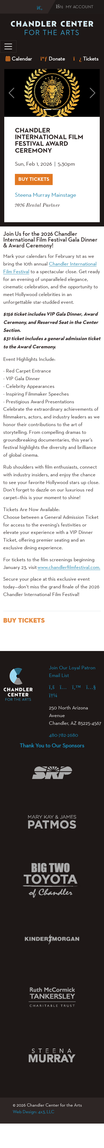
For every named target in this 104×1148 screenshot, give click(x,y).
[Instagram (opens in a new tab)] (66, 687)
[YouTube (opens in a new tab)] (93, 687)
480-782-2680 (63, 735)
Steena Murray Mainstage (45, 194)
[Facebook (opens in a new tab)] (54, 687)
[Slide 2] (57, 109)
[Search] (36, 8)
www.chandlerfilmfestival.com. (69, 567)
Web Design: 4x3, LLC (33, 1112)
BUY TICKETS (35, 178)
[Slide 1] (47, 109)
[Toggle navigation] (8, 46)
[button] (11, 93)
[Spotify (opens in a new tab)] (56, 695)
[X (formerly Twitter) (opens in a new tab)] (79, 687)
